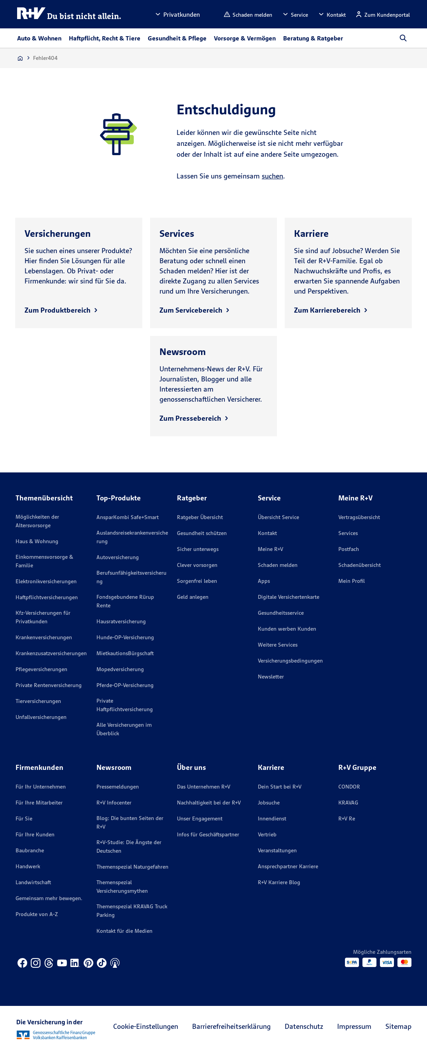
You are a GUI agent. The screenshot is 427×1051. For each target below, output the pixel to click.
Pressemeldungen (117, 786)
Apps (264, 580)
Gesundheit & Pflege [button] (177, 38)
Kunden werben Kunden (287, 628)
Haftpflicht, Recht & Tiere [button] (104, 38)
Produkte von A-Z (37, 914)
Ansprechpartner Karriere (288, 866)
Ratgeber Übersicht (200, 517)
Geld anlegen (192, 596)
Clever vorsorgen (197, 564)
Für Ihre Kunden (35, 834)
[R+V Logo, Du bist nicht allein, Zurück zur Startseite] (69, 14)
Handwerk (28, 866)
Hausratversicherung (121, 621)
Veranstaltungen (277, 850)
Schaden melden (278, 564)
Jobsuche (269, 802)
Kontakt (267, 533)
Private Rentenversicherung (49, 685)
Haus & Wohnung (37, 541)
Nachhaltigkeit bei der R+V (209, 802)
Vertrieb (267, 834)
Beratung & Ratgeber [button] (313, 38)
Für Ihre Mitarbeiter (39, 802)
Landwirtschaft (33, 882)
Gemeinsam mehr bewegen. (49, 898)
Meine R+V (270, 549)
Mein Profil (351, 580)
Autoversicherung (117, 557)
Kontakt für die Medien (124, 930)
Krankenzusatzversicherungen (51, 653)
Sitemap (398, 1026)
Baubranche (30, 850)
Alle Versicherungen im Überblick (124, 729)
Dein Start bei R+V (279, 786)
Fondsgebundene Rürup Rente (125, 601)
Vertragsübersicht (359, 517)
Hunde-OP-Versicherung (125, 637)
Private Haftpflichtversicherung (124, 705)
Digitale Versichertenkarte (288, 596)
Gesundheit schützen (202, 533)
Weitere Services (278, 644)
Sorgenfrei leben (197, 580)
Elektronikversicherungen (46, 581)
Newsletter (271, 676)
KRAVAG (348, 802)
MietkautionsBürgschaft (125, 653)
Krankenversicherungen (44, 637)
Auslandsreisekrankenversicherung (132, 537)
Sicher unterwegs (198, 549)
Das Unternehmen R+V (203, 786)
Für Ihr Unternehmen (41, 786)
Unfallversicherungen (41, 716)
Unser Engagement (199, 818)
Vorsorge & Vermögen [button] (245, 38)
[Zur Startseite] (20, 58)
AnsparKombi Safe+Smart (127, 517)
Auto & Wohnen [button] (39, 38)
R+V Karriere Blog (279, 882)
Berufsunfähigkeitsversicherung (131, 577)
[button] (177, 14)
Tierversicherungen (38, 701)
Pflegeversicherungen (41, 669)
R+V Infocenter (113, 802)
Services (348, 533)
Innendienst (272, 818)
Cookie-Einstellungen (145, 1026)
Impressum (354, 1026)
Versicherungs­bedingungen (290, 660)
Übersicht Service (278, 517)
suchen (272, 175)
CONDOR (349, 786)
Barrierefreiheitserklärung (231, 1026)
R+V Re (346, 818)
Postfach (348, 549)
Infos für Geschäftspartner (208, 834)
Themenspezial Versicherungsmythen (122, 886)
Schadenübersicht (359, 564)
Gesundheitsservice (281, 612)
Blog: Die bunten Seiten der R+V (129, 822)
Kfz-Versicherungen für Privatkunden (43, 617)
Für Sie (24, 818)
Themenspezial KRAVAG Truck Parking (131, 910)
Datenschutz (304, 1026)
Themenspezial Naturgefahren (132, 866)
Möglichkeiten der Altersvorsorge (37, 521)
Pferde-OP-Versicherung (125, 685)
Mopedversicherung (120, 669)
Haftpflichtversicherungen (47, 597)
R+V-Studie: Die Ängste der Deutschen (128, 846)
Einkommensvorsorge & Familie (44, 561)
